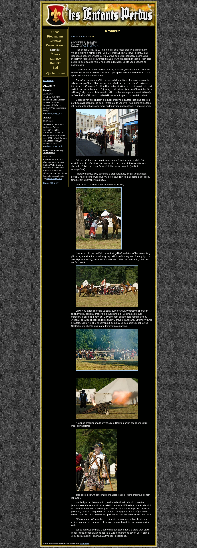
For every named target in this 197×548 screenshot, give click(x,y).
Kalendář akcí (55, 45)
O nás (55, 32)
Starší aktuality (50, 183)
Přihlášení (48, 80)
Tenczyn (47, 117)
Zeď (55, 67)
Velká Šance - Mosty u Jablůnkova (54, 151)
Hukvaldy (47, 90)
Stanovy (55, 58)
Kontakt (55, 63)
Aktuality (49, 85)
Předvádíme (55, 36)
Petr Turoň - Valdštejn (92, 46)
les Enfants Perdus (98, 15)
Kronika (74, 36)
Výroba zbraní (55, 73)
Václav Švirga (84, 543)
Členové (55, 41)
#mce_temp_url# (54, 113)
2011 (83, 36)
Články (55, 54)
